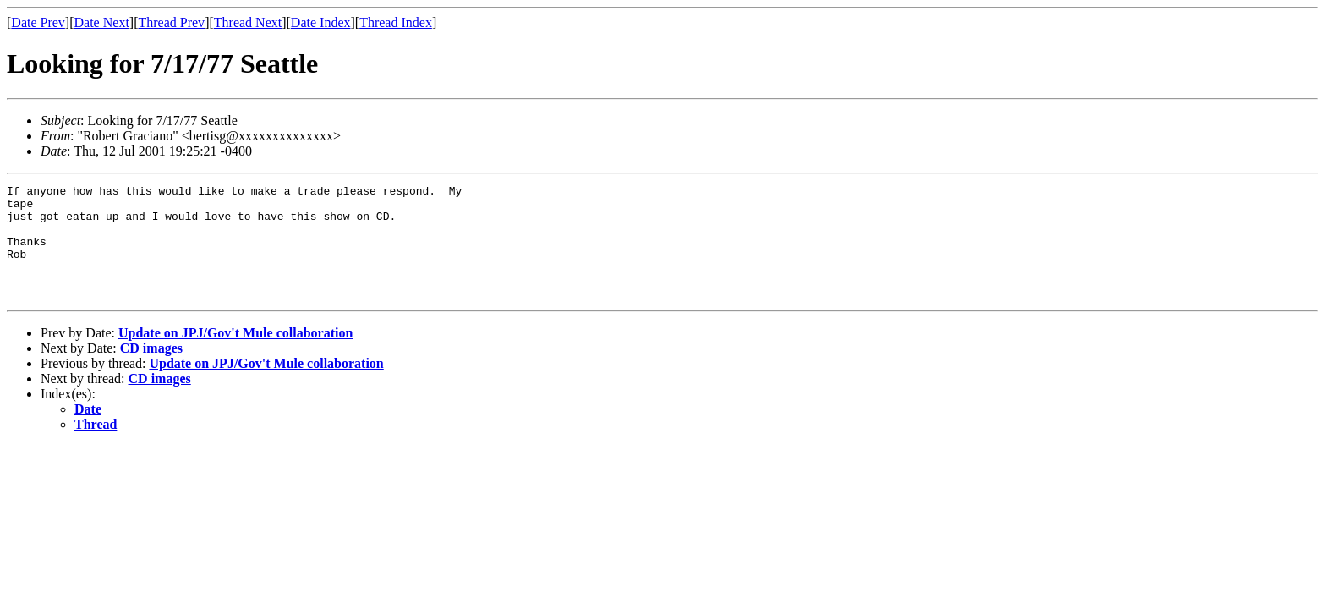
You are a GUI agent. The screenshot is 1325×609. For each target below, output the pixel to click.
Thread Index (395, 22)
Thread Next (248, 22)
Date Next (101, 22)
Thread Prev (171, 22)
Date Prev (38, 22)
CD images (151, 371)
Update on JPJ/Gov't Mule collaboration (235, 355)
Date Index (321, 22)
